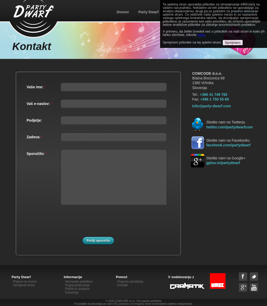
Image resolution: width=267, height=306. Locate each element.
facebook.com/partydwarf (228, 145)
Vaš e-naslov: (39, 104)
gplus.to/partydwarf (223, 163)
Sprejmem (233, 43)
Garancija (71, 292)
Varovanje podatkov (79, 281)
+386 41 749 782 (214, 94)
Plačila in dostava (77, 289)
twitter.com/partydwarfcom (229, 127)
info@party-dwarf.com (211, 106)
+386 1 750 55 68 (214, 99)
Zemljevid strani (24, 285)
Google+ (243, 287)
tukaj (201, 35)
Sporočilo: (37, 154)
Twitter (254, 276)
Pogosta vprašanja (130, 281)
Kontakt (122, 285)
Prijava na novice (25, 281)
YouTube (254, 287)
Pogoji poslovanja (77, 285)
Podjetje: (34, 120)
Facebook (243, 276)
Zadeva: (35, 137)
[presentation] (100, 223)
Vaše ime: (36, 87)
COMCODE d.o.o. (125, 300)
